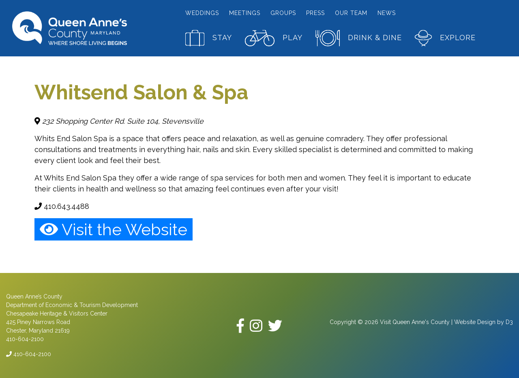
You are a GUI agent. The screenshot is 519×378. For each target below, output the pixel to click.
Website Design (474, 322)
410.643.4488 (61, 206)
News (386, 13)
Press (315, 13)
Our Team (351, 13)
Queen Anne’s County (34, 296)
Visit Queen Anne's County (415, 322)
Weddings (202, 13)
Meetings (244, 13)
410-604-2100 (28, 354)
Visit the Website (113, 229)
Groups (283, 13)
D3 (509, 322)
